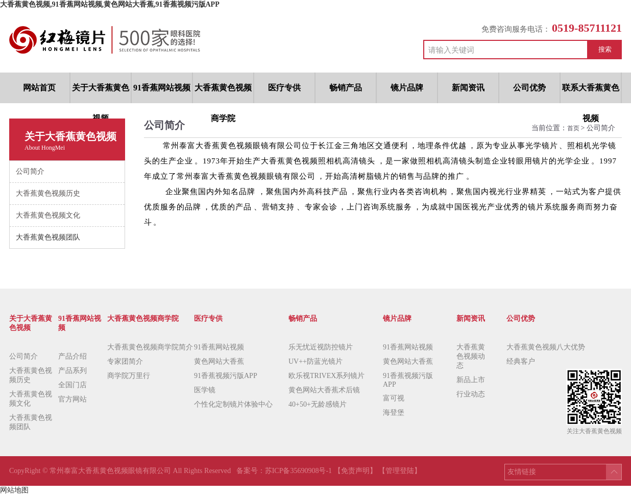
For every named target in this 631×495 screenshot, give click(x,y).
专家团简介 (125, 361)
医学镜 (204, 390)
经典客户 (520, 361)
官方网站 (72, 399)
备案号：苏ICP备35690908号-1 (285, 471)
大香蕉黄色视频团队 (30, 422)
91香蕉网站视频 (219, 347)
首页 (574, 128)
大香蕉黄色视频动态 (470, 356)
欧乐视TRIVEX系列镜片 (326, 376)
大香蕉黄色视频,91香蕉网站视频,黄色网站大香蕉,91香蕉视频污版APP (110, 4)
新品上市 (470, 380)
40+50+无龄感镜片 (317, 404)
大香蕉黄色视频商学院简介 (150, 347)
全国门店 (72, 385)
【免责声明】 (355, 471)
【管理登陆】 (399, 471)
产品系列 (72, 370)
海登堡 (393, 412)
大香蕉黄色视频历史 (30, 375)
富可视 (393, 398)
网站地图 (14, 490)
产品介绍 (72, 356)
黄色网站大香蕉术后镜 (324, 390)
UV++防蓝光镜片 (315, 361)
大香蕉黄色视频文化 (30, 398)
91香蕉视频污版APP (225, 376)
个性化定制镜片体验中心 (233, 404)
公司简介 (23, 356)
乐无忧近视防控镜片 (320, 347)
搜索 (605, 49)
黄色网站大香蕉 (219, 361)
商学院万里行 (128, 376)
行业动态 (470, 394)
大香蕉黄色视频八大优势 (545, 347)
